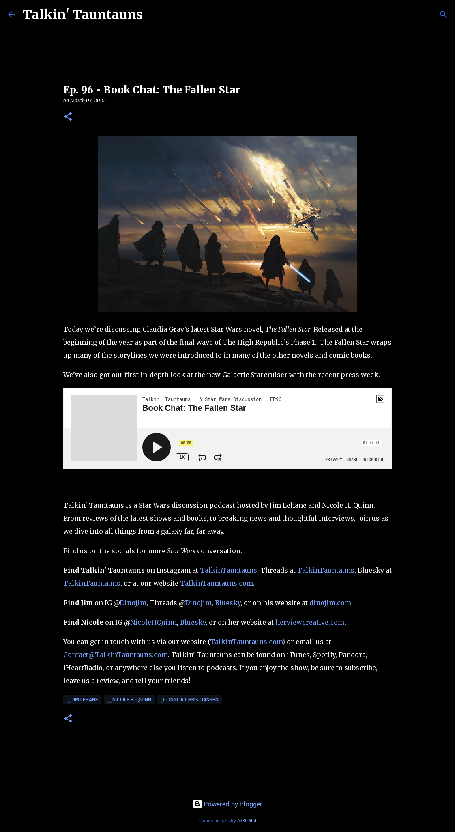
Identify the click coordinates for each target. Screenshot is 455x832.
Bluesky (227, 603)
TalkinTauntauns (228, 570)
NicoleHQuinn (153, 622)
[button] (68, 117)
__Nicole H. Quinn (129, 699)
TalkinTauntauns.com (216, 583)
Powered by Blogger (227, 804)
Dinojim (133, 603)
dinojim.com (330, 603)
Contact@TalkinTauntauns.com (115, 655)
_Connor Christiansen (190, 699)
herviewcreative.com (309, 622)
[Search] (444, 14)
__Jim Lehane (82, 699)
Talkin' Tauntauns (83, 14)
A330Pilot (247, 820)
